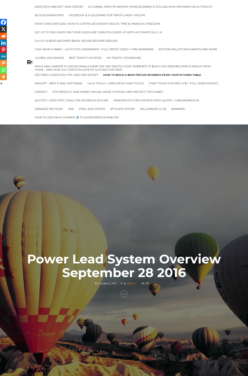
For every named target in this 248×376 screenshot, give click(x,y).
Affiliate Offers (122, 109)
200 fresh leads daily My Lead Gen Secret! (66, 74)
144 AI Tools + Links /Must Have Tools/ (115, 83)
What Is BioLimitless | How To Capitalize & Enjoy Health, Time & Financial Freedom (97, 23)
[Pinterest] (3, 49)
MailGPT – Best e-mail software (58, 83)
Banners (178, 109)
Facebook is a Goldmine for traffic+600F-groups (107, 15)
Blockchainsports (49, 15)
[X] (3, 29)
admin (131, 283)
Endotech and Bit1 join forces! (59, 6)
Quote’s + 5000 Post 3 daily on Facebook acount (71, 100)
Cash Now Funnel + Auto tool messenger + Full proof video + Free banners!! (94, 49)
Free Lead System (92, 109)
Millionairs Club (153, 109)
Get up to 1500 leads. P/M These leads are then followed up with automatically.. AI (98, 32)
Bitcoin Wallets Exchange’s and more (188, 49)
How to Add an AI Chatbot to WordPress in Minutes (77, 117)
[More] (3, 76)
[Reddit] (3, 36)
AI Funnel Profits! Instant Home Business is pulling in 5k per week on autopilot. (150, 6)
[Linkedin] (3, 42)
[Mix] (3, 63)
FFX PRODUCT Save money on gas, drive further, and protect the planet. (108, 91)
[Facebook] (3, 22)
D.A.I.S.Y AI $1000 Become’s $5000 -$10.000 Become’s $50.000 (76, 40)
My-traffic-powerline (124, 57)
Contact (41, 91)
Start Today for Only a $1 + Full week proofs (183, 83)
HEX (71, 109)
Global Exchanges (49, 57)
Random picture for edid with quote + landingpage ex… (157, 100)
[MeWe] (3, 56)
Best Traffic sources (85, 57)
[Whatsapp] (3, 70)
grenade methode (49, 109)
